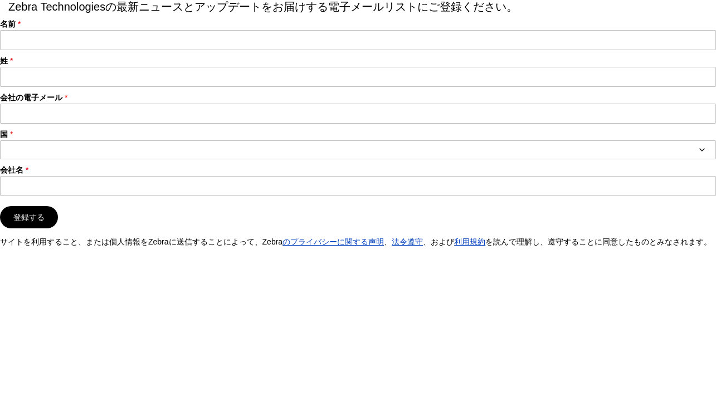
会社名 (11, 169)
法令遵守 (407, 241)
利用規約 (469, 241)
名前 (8, 23)
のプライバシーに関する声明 (333, 241)
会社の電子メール (31, 97)
